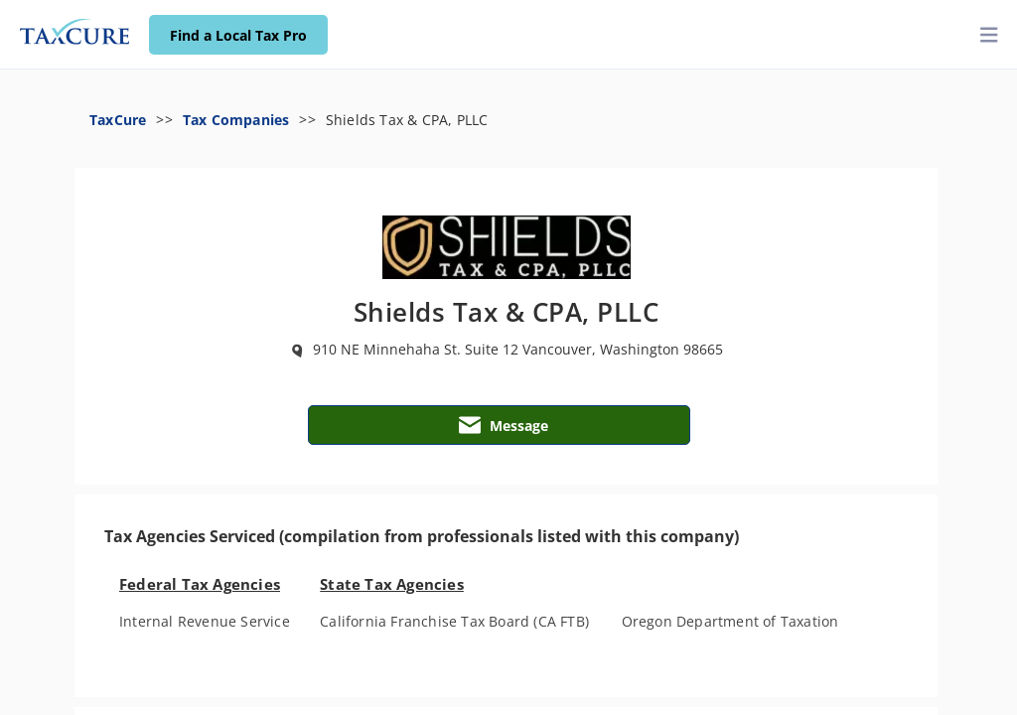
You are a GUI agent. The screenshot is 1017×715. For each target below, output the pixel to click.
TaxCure (117, 119)
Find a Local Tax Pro (238, 35)
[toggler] (989, 35)
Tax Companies (236, 119)
